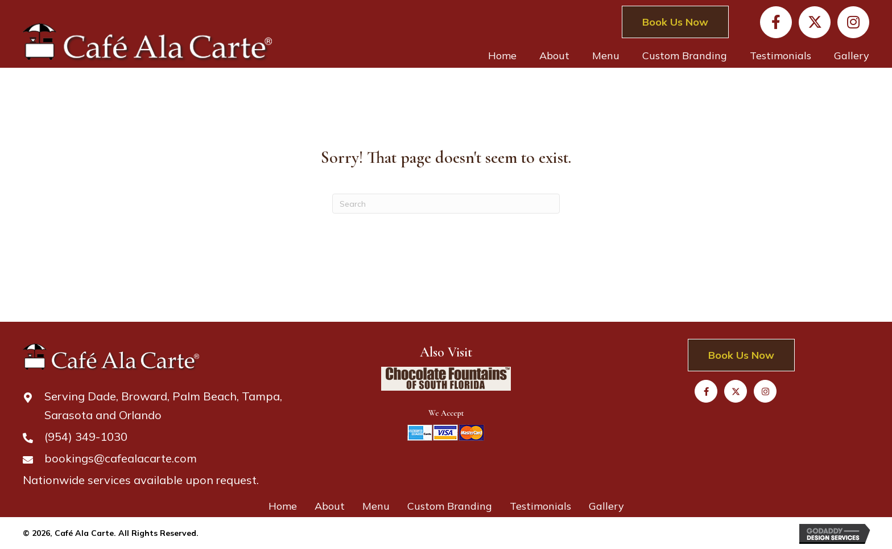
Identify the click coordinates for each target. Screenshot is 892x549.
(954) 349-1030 (85, 436)
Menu (376, 506)
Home (283, 506)
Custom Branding (449, 506)
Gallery (606, 506)
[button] (776, 22)
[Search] (446, 204)
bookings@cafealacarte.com (120, 458)
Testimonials (540, 506)
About (330, 506)
